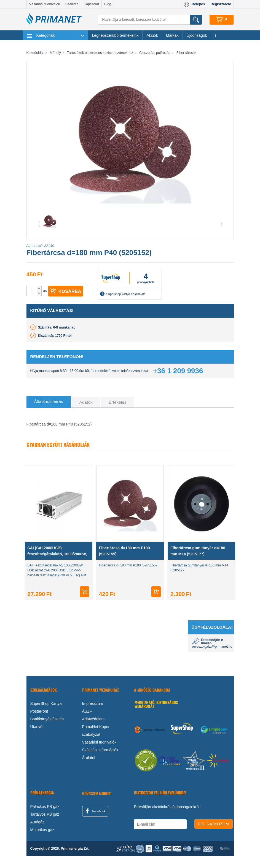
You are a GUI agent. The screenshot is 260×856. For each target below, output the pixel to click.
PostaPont (39, 711)
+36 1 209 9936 (178, 371)
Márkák (172, 35)
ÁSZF (87, 711)
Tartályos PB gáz (44, 814)
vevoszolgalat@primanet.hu (212, 646)
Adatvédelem (93, 719)
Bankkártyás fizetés (47, 719)
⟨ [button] (39, 224)
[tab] (48, 402)
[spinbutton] (32, 291)
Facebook (95, 810)
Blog (107, 4)
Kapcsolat (91, 4)
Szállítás (72, 4)
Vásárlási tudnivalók (44, 4)
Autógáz (37, 822)
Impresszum (92, 703)
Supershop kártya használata (122, 294)
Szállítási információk (100, 750)
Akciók (152, 35)
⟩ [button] (221, 224)
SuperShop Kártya (46, 703)
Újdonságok (197, 35)
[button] (39, 288)
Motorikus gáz (42, 830)
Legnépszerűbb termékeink (115, 35)
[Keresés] (150, 20)
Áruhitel (88, 757)
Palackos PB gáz (45, 806)
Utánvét (37, 726)
